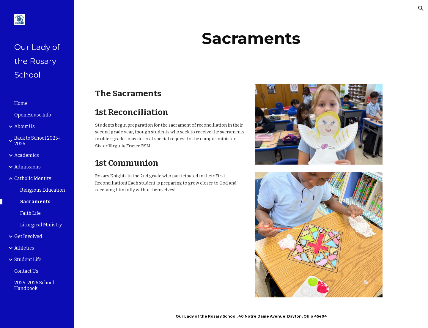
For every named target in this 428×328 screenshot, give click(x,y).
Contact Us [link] (26, 271)
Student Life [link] (27, 259)
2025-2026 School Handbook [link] (34, 285)
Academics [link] (26, 155)
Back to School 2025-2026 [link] (37, 140)
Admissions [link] (27, 167)
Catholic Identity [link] (32, 178)
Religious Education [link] (42, 190)
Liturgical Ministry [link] (41, 225)
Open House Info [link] (32, 115)
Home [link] (21, 103)
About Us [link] (24, 126)
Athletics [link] (24, 248)
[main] (251, 38)
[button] (421, 8)
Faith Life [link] (30, 213)
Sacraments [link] (35, 201)
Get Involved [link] (28, 236)
